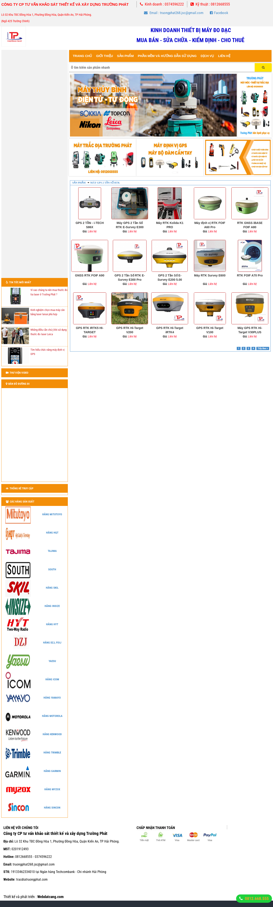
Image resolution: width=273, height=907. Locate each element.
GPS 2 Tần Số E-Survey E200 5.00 (170, 277)
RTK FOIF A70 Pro (250, 275)
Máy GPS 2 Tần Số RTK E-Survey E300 (130, 225)
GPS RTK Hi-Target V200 (129, 330)
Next (231, 105)
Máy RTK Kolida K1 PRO (169, 225)
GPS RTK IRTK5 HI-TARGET (89, 330)
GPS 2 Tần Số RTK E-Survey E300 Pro (130, 277)
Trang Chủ (82, 56)
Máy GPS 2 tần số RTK (105, 182)
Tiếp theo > (263, 348)
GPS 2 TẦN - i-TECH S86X (90, 225)
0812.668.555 (257, 898)
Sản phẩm (79, 182)
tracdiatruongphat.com (32, 879)
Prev (75, 105)
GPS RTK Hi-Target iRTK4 (169, 330)
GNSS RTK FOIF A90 (89, 275)
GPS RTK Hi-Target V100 (209, 330)
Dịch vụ (207, 56)
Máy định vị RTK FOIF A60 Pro (209, 225)
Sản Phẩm (125, 56)
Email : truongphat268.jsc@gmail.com (173, 13)
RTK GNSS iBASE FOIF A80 (250, 225)
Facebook (219, 13)
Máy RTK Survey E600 (209, 275)
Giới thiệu (104, 56)
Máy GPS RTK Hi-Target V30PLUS (249, 330)
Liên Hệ (224, 56)
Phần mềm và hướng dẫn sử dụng (167, 56)
